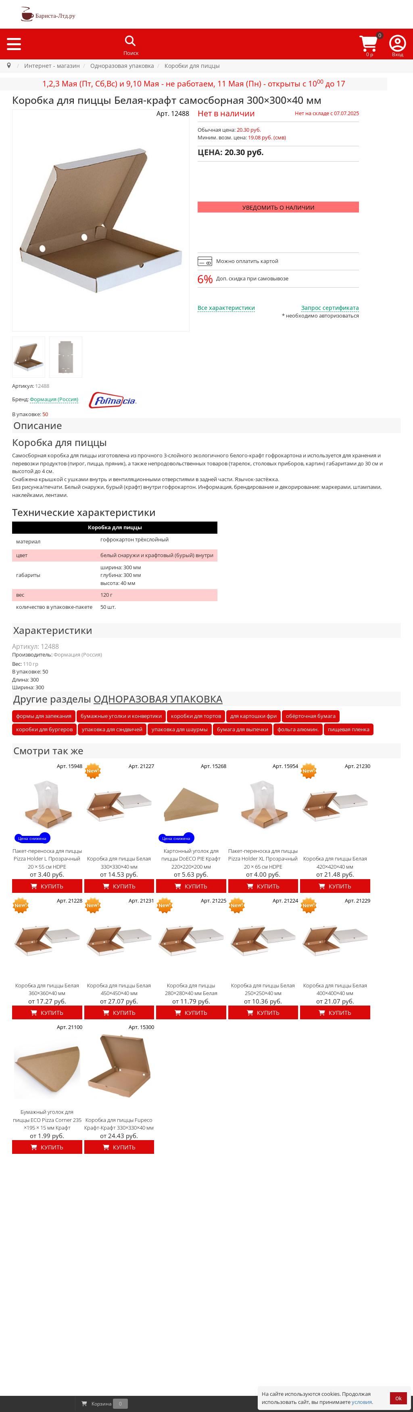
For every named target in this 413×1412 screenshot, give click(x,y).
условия (362, 1402)
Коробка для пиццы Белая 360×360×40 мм (47, 989)
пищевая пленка (348, 729)
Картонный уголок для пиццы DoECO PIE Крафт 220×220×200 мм (191, 858)
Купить (47, 886)
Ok (398, 1398)
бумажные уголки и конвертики (121, 716)
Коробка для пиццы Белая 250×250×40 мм (263, 989)
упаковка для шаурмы (180, 729)
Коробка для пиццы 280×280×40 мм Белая (191, 989)
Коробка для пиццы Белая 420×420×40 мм (335, 862)
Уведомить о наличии (278, 207)
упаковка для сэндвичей (112, 729)
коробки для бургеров (44, 729)
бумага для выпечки (242, 729)
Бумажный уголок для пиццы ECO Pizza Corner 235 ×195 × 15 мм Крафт (47, 1119)
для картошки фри (253, 716)
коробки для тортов (196, 716)
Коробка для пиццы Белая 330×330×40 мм (119, 862)
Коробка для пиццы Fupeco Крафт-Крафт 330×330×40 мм (119, 1124)
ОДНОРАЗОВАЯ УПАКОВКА (158, 698)
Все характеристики (226, 307)
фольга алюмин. (298, 729)
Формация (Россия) (54, 399)
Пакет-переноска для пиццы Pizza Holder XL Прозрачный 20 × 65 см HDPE (263, 858)
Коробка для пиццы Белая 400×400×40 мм (335, 989)
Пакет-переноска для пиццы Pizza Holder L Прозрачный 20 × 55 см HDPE (47, 858)
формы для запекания (43, 716)
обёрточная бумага (311, 716)
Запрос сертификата (330, 307)
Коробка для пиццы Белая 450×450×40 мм (119, 989)
